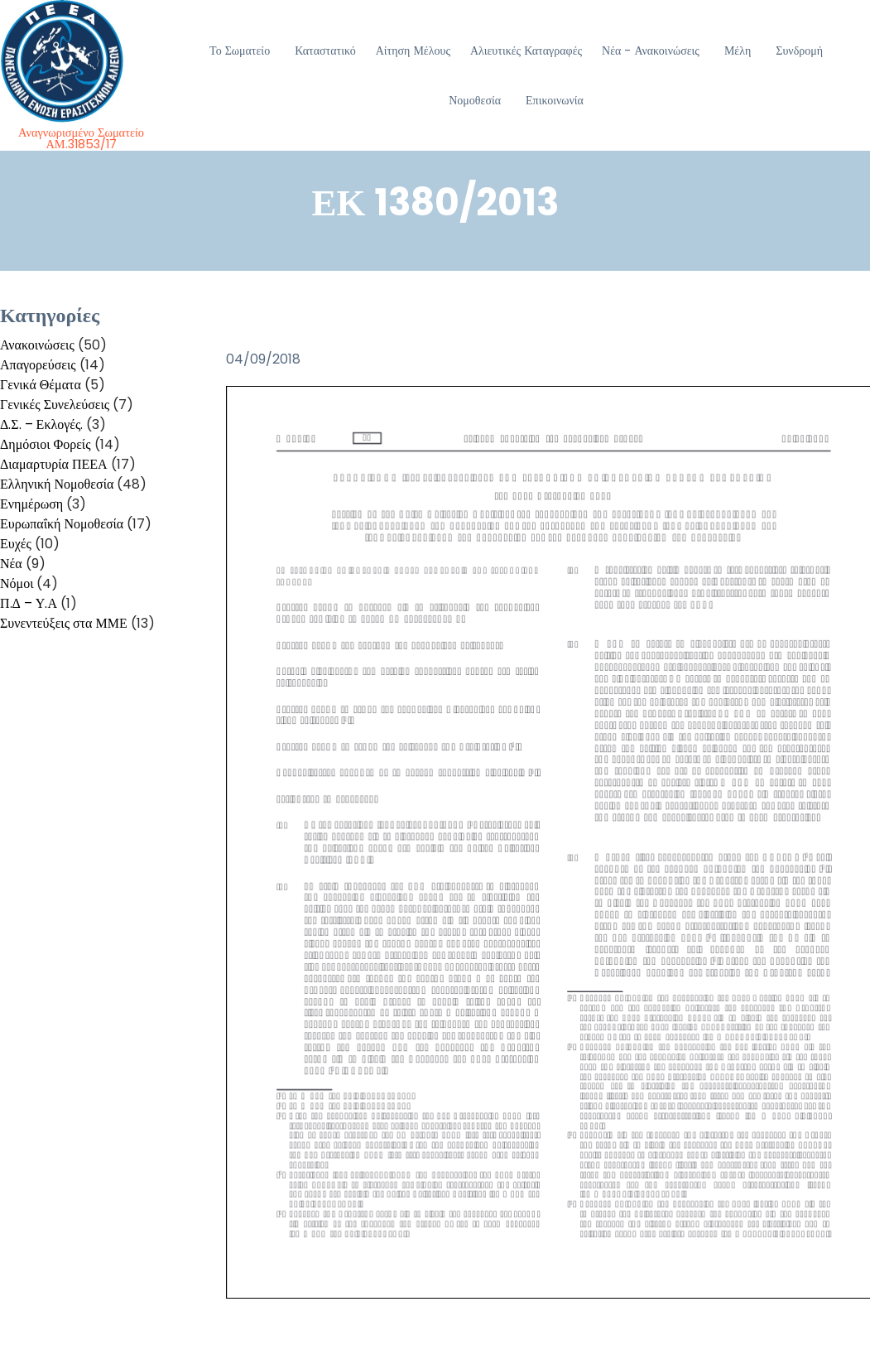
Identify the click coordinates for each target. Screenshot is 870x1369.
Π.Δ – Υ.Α (28, 603)
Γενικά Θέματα (40, 384)
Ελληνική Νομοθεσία (56, 484)
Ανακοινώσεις (37, 344)
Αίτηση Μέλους (413, 50)
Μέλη (737, 50)
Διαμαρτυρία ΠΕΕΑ (54, 464)
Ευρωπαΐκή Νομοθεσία (61, 523)
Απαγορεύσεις (38, 364)
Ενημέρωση (31, 503)
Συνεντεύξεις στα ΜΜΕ (63, 623)
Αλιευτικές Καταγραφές (526, 50)
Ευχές (15, 543)
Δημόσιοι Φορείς (45, 444)
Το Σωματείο (239, 50)
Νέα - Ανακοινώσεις (650, 50)
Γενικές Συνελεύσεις (54, 404)
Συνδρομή (799, 50)
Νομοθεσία (475, 100)
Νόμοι (16, 583)
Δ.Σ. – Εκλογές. (41, 424)
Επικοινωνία (555, 100)
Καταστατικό (325, 50)
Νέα (11, 563)
